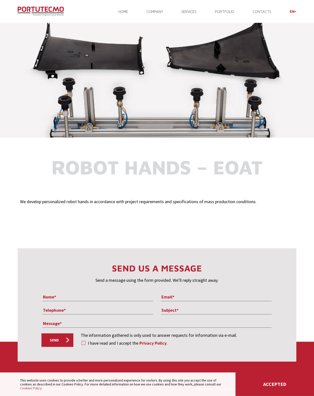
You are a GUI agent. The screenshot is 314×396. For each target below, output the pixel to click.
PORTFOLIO (224, 12)
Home (123, 12)
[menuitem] (293, 11)
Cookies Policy (31, 388)
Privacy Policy (153, 343)
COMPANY (154, 12)
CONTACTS (262, 12)
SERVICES (188, 12)
